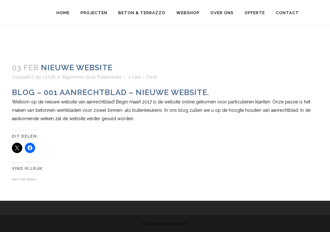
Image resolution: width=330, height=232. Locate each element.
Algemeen (73, 77)
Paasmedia (109, 77)
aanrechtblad (100, 101)
